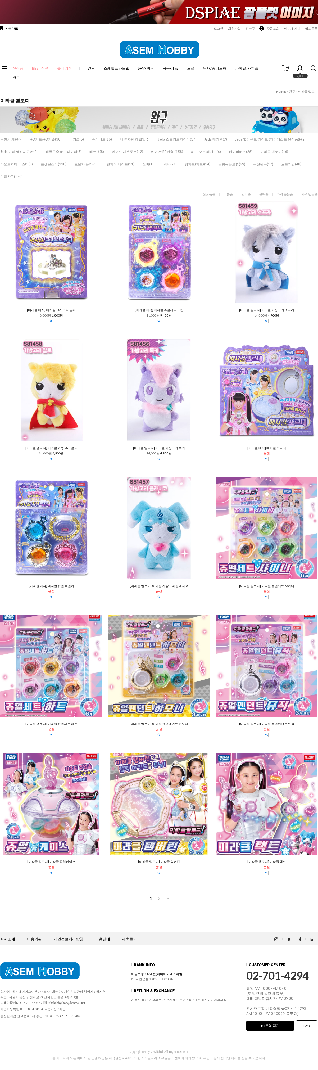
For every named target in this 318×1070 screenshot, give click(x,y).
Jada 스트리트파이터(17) (177, 139)
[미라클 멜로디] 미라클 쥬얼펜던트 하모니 (159, 724)
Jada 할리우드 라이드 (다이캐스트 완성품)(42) (270, 139)
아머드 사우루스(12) (127, 152)
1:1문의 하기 (270, 1026)
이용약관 (34, 939)
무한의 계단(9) (11, 139)
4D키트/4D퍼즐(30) (45, 139)
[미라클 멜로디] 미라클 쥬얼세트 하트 (51, 724)
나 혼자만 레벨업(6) (135, 139)
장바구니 (254, 28)
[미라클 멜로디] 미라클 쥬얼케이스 (51, 862)
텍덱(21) (170, 164)
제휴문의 (129, 939)
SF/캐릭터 (146, 68)
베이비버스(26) (240, 152)
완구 (16, 77)
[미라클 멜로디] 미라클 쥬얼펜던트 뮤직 (266, 724)
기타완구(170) (11, 176)
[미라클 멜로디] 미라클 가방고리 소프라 (266, 310)
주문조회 (273, 28)
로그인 (218, 28)
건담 (91, 68)
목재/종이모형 (214, 68)
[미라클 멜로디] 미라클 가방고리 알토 (51, 448)
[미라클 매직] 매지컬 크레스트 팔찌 (51, 310)
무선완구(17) (263, 164)
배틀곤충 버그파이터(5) (63, 152)
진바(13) (149, 164)
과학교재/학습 (246, 68)
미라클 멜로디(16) (274, 152)
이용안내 (102, 939)
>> (167, 898)
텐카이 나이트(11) (120, 164)
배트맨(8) (96, 152)
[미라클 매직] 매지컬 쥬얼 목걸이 (51, 586)
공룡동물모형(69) (231, 164)
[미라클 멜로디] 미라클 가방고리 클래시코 (159, 586)
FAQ (306, 1026)
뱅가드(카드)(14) (197, 164)
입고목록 (311, 28)
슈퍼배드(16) (102, 139)
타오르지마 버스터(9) (16, 164)
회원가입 (234, 28)
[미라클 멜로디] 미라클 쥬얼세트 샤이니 (266, 586)
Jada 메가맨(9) (215, 139)
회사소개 (7, 939)
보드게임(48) (291, 164)
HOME (281, 91)
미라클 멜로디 (308, 91)
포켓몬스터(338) (53, 164)
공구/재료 (170, 68)
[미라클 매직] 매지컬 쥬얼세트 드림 (159, 310)
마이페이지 (292, 28)
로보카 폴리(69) (86, 164)
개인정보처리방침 (68, 939)
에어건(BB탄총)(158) (167, 152)
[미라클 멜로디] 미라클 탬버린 (159, 862)
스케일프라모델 (116, 68)
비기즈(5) (76, 139)
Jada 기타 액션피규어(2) (19, 152)
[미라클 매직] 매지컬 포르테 (266, 448)
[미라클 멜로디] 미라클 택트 (266, 862)
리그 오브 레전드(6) (206, 152)
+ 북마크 (11, 28)
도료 (190, 68)
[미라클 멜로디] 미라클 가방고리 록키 (159, 448)
